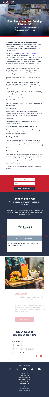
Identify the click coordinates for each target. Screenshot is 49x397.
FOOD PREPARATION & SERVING (23, 349)
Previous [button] (3, 236)
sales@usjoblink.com (24, 377)
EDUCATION (17, 342)
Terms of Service (24, 391)
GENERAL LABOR (19, 353)
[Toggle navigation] (44, 2)
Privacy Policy (24, 388)
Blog (24, 386)
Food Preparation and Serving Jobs (30, 53)
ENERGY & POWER (19, 345)
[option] (24, 235)
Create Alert (27, 319)
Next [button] (46, 236)
